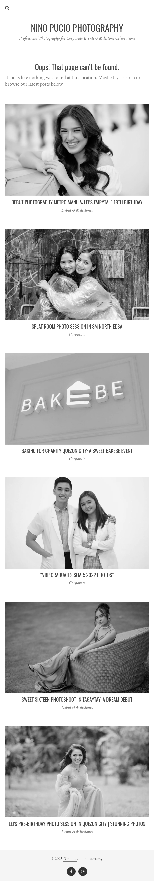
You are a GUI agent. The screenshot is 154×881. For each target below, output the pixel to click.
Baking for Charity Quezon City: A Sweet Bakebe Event (77, 450)
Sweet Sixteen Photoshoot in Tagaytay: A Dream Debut (77, 699)
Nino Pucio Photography (82, 858)
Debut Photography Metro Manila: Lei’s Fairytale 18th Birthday (76, 202)
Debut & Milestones (77, 210)
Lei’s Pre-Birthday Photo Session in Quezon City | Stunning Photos (77, 823)
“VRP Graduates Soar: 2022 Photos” (77, 575)
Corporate (77, 334)
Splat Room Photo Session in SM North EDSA (77, 326)
